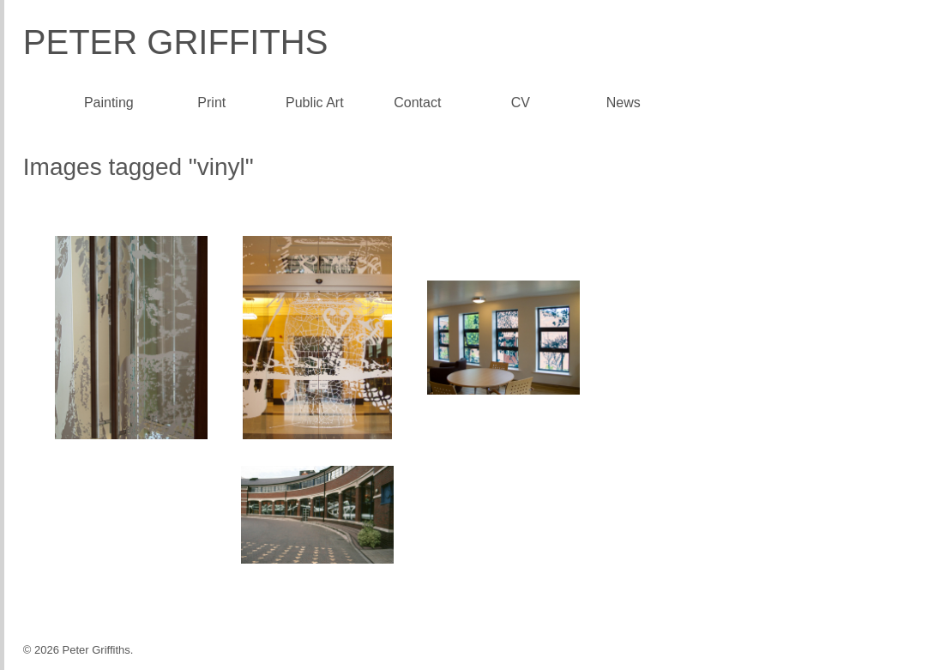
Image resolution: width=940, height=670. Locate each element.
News (623, 102)
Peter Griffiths (175, 42)
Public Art (315, 102)
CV (520, 102)
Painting (109, 102)
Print (211, 102)
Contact (417, 102)
